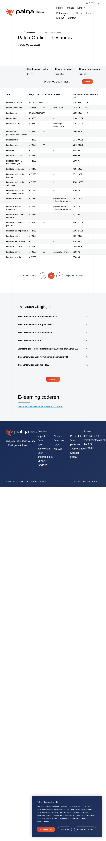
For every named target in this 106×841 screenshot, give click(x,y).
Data (40, 440)
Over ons (59, 440)
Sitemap (86, 482)
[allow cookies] (46, 829)
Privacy (77, 482)
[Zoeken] (98, 2)
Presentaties (77, 436)
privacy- (82, 818)
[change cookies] (85, 829)
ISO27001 (43, 465)
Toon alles (59, 74)
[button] (65, 829)
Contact (58, 436)
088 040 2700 (91, 436)
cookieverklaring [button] (43, 821)
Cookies (96, 482)
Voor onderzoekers (44, 454)
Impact (41, 436)
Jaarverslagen (77, 448)
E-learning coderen (38, 397)
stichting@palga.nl (94, 440)
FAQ (56, 444)
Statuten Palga (75, 454)
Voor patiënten (75, 442)
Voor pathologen (43, 446)
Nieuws (58, 448)
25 (28, 74)
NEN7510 (42, 461)
